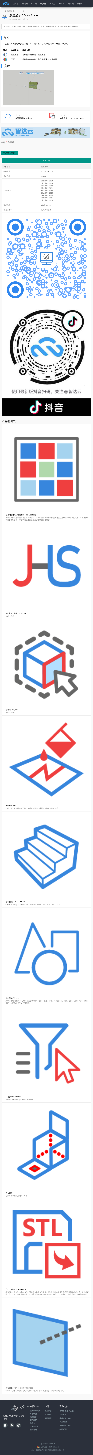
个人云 (34, 4)
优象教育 (33, 1417)
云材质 (62, 4)
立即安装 (46, 161)
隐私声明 (48, 1418)
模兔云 (25, 4)
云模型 (52, 4)
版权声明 (48, 1415)
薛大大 (32, 1423)
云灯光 (71, 4)
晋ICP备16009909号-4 (48, 1444)
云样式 (80, 4)
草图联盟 (33, 1414)
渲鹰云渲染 (34, 1426)
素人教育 (33, 1420)
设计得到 (33, 1430)
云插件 (43, 4)
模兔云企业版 (35, 1411)
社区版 (16, 4)
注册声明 (48, 1411)
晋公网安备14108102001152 (49, 1447)
